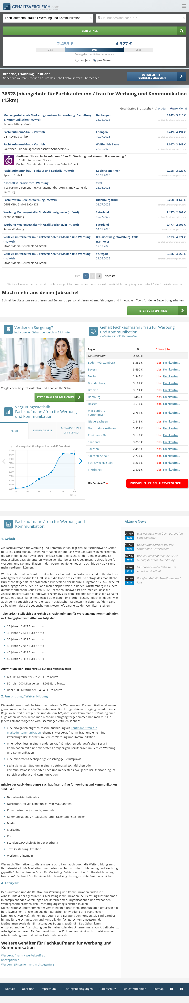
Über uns (28, 989)
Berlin (92, 376)
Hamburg (94, 397)
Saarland (94, 442)
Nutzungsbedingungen (77, 989)
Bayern (92, 369)
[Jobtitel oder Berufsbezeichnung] (48, 18)
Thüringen (95, 469)
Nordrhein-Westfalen (102, 428)
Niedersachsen (98, 421)
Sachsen (93, 449)
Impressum (48, 989)
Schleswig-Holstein (100, 463)
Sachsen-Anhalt (98, 456)
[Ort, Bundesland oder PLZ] (141, 18)
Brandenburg (97, 383)
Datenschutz (108, 989)
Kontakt (10, 989)
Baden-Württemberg (101, 362)
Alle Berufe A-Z (96, 483)
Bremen (93, 390)
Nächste (110, 276)
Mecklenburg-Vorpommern (97, 412)
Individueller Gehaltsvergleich (155, 483)
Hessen (93, 404)
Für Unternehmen (134, 989)
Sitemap (158, 989)
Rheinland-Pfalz (98, 435)
